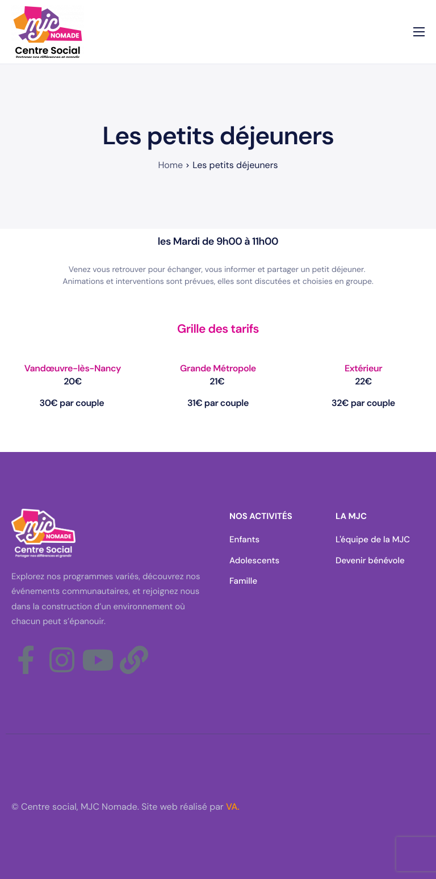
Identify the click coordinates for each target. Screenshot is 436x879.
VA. (233, 807)
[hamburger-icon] (419, 31)
